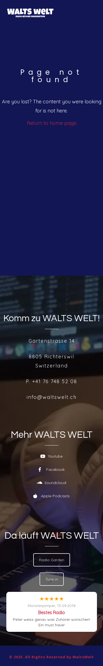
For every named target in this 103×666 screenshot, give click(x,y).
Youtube (51, 456)
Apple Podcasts (51, 495)
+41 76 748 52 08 (54, 381)
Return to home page (51, 123)
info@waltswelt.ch (52, 397)
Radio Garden (51, 559)
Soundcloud (51, 482)
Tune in (51, 579)
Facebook (51, 469)
